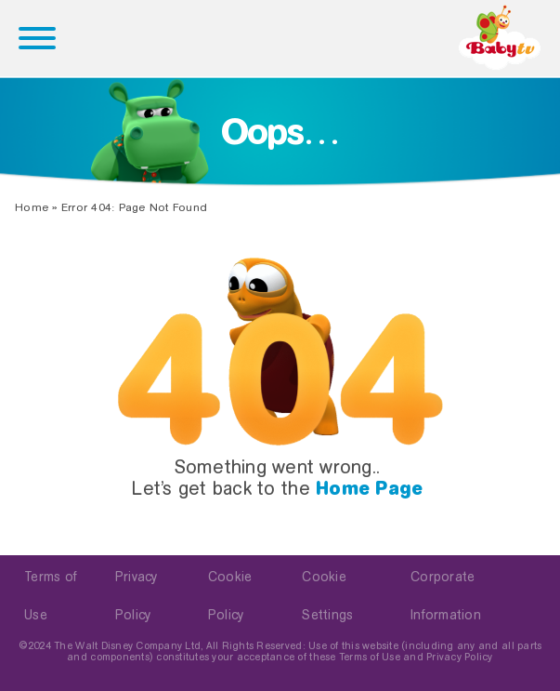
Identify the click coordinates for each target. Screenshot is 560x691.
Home (31, 207)
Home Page (369, 488)
